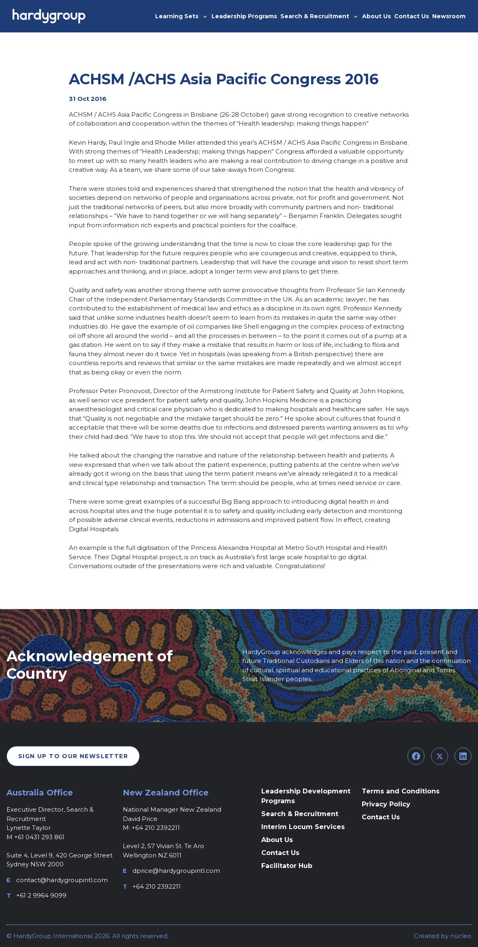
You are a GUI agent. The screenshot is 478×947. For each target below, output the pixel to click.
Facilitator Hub (286, 866)
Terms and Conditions (401, 791)
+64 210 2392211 (156, 886)
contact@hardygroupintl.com (62, 880)
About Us (277, 840)
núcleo (460, 936)
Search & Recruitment (299, 814)
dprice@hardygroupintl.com (176, 870)
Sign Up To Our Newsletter (73, 756)
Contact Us (280, 853)
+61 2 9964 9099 (41, 895)
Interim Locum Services (303, 827)
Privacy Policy (386, 804)
